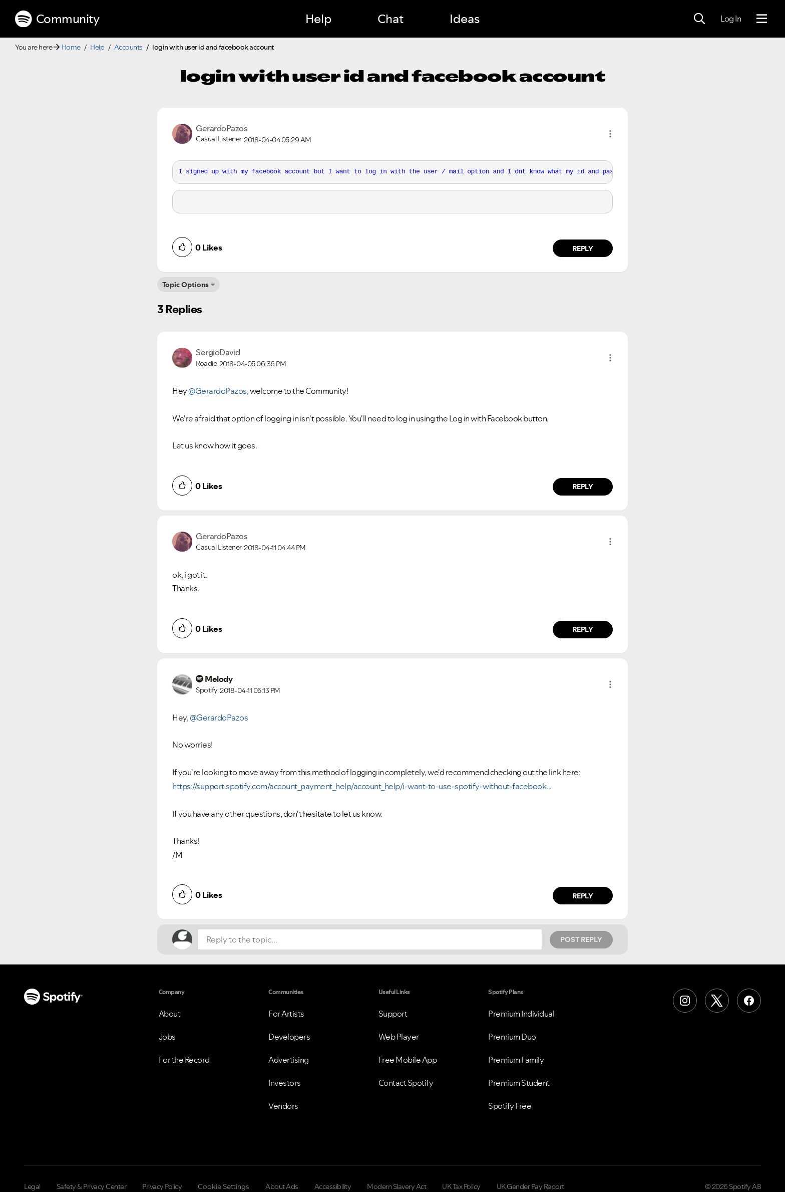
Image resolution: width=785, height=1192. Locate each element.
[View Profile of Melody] (218, 678)
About (170, 1013)
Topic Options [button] (185, 285)
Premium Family (516, 1059)
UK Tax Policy (461, 1186)
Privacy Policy (162, 1186)
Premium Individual (521, 1013)
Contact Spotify (406, 1082)
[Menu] (761, 19)
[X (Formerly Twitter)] (717, 1001)
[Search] (699, 19)
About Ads (281, 1186)
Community (57, 19)
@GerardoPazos (217, 390)
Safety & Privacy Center (92, 1186)
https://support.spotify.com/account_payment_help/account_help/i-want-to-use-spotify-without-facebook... (362, 786)
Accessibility (332, 1186)
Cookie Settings (223, 1186)
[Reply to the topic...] (370, 939)
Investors (284, 1082)
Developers (289, 1036)
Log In (730, 18)
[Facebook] (749, 1001)
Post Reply (581, 939)
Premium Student (519, 1082)
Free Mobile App (407, 1059)
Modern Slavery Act (396, 1186)
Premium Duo (512, 1036)
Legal (32, 1186)
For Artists (286, 1013)
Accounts (128, 47)
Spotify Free (509, 1105)
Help (318, 19)
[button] (610, 133)
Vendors (283, 1105)
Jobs (167, 1036)
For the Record (184, 1059)
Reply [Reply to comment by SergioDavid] (583, 487)
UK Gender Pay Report (530, 1186)
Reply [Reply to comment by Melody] (583, 896)
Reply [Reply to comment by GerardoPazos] (583, 249)
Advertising (288, 1059)
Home (71, 47)
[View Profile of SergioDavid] (218, 352)
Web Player (398, 1036)
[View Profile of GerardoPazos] (221, 128)
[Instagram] (685, 1001)
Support (393, 1013)
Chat (390, 19)
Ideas (465, 19)
